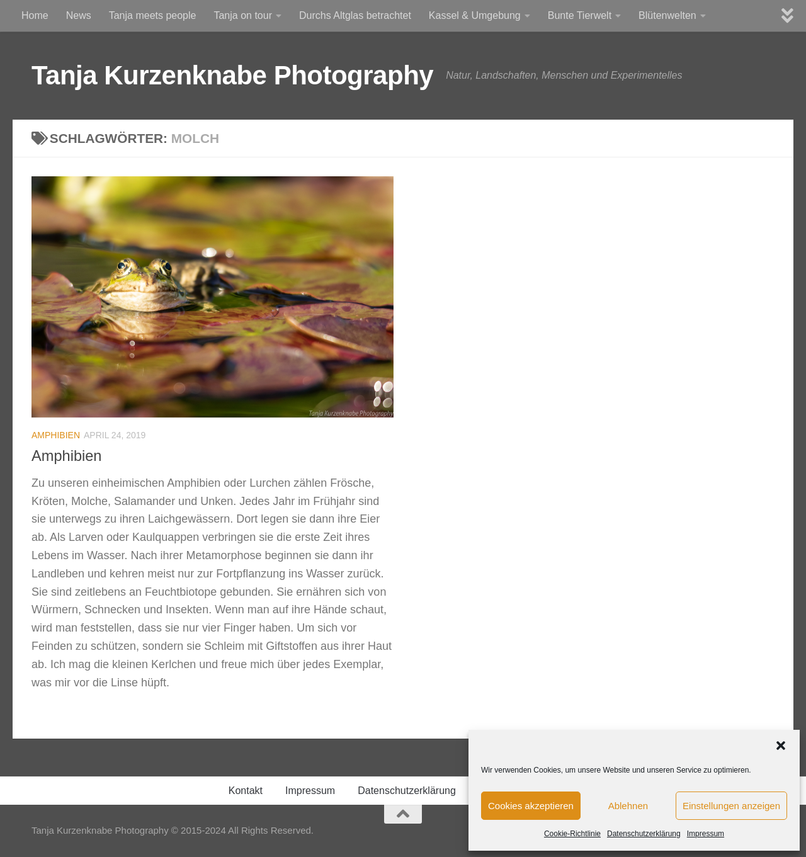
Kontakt (246, 790)
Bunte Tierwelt (579, 15)
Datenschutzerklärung (644, 833)
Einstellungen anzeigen (731, 805)
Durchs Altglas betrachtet (355, 15)
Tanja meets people (152, 15)
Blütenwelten (667, 15)
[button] (781, 745)
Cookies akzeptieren (531, 805)
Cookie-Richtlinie (572, 833)
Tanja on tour (242, 15)
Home (34, 15)
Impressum (705, 833)
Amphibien (55, 435)
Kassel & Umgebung (475, 15)
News (78, 15)
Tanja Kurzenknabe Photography (232, 75)
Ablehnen (628, 805)
